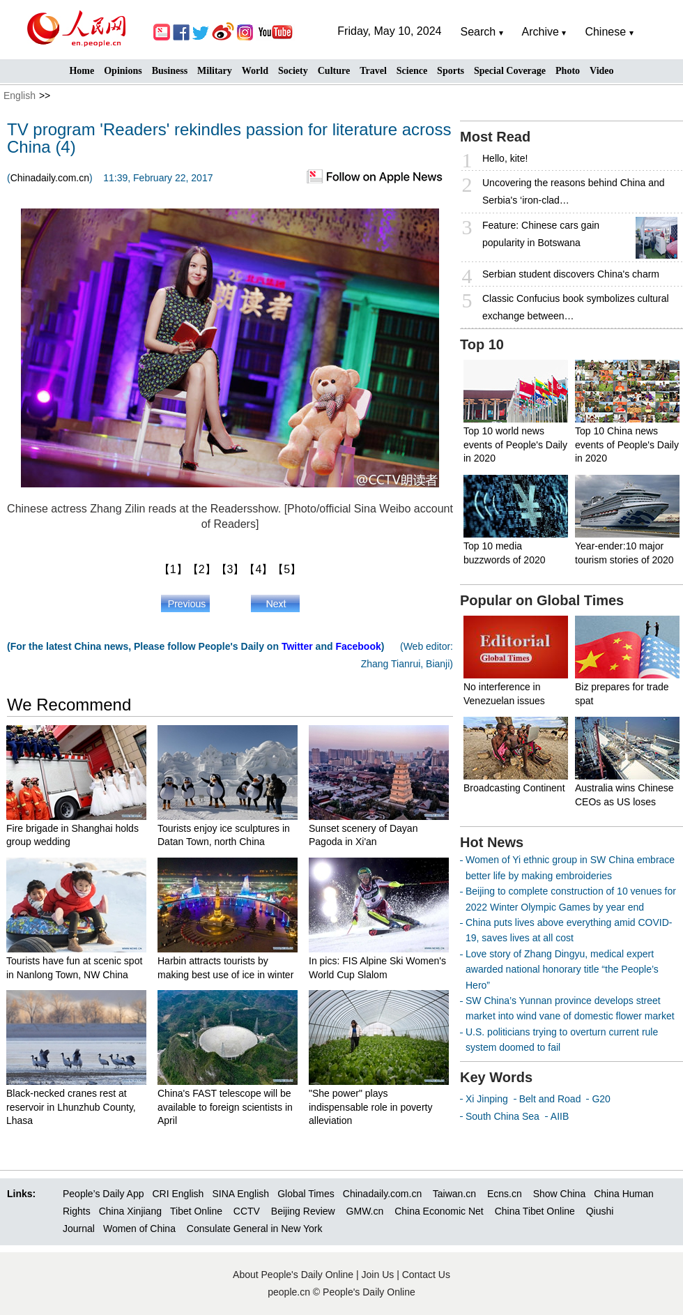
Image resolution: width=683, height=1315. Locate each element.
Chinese (605, 32)
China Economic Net (439, 1211)
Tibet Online (196, 1211)
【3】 (230, 569)
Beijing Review (303, 1211)
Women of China (139, 1228)
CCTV (246, 1211)
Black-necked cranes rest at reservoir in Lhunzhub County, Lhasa (71, 1107)
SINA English (240, 1193)
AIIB (560, 1116)
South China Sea (502, 1116)
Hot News (491, 842)
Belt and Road (550, 1098)
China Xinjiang (130, 1211)
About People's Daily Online (293, 1274)
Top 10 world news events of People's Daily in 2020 (515, 444)
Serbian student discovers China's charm (570, 274)
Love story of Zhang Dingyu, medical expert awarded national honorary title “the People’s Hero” (562, 969)
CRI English (178, 1193)
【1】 (173, 569)
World (255, 71)
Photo (567, 71)
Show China (559, 1193)
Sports (450, 71)
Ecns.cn (504, 1193)
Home (81, 71)
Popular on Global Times (542, 600)
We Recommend (69, 704)
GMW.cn (366, 1211)
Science (412, 71)
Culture (334, 71)
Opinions (122, 71)
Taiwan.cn (454, 1193)
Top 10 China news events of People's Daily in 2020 (627, 444)
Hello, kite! (505, 158)
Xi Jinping (487, 1098)
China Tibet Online (535, 1211)
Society (293, 71)
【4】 (258, 569)
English (19, 95)
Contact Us (426, 1274)
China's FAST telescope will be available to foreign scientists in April (225, 1107)
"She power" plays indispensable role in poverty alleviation (370, 1107)
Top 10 (482, 344)
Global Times (306, 1193)
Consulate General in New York (255, 1228)
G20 (601, 1098)
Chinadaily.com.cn (49, 177)
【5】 (287, 569)
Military (214, 71)
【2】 (201, 569)
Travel (373, 71)
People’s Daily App (103, 1193)
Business (169, 71)
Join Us (379, 1274)
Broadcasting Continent (514, 787)
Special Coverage (510, 71)
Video (601, 71)
